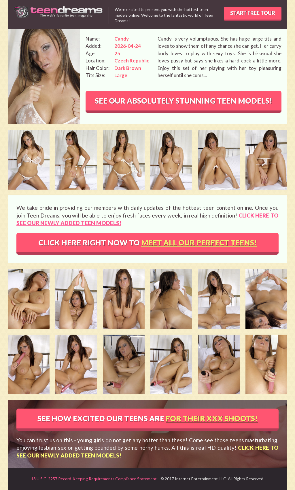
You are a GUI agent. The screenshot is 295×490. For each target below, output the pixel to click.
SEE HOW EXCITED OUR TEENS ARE (147, 418)
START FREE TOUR (252, 13)
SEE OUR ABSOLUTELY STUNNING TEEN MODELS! (183, 100)
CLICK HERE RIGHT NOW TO (147, 242)
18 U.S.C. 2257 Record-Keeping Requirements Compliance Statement (94, 478)
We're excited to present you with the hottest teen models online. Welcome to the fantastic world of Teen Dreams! (164, 15)
